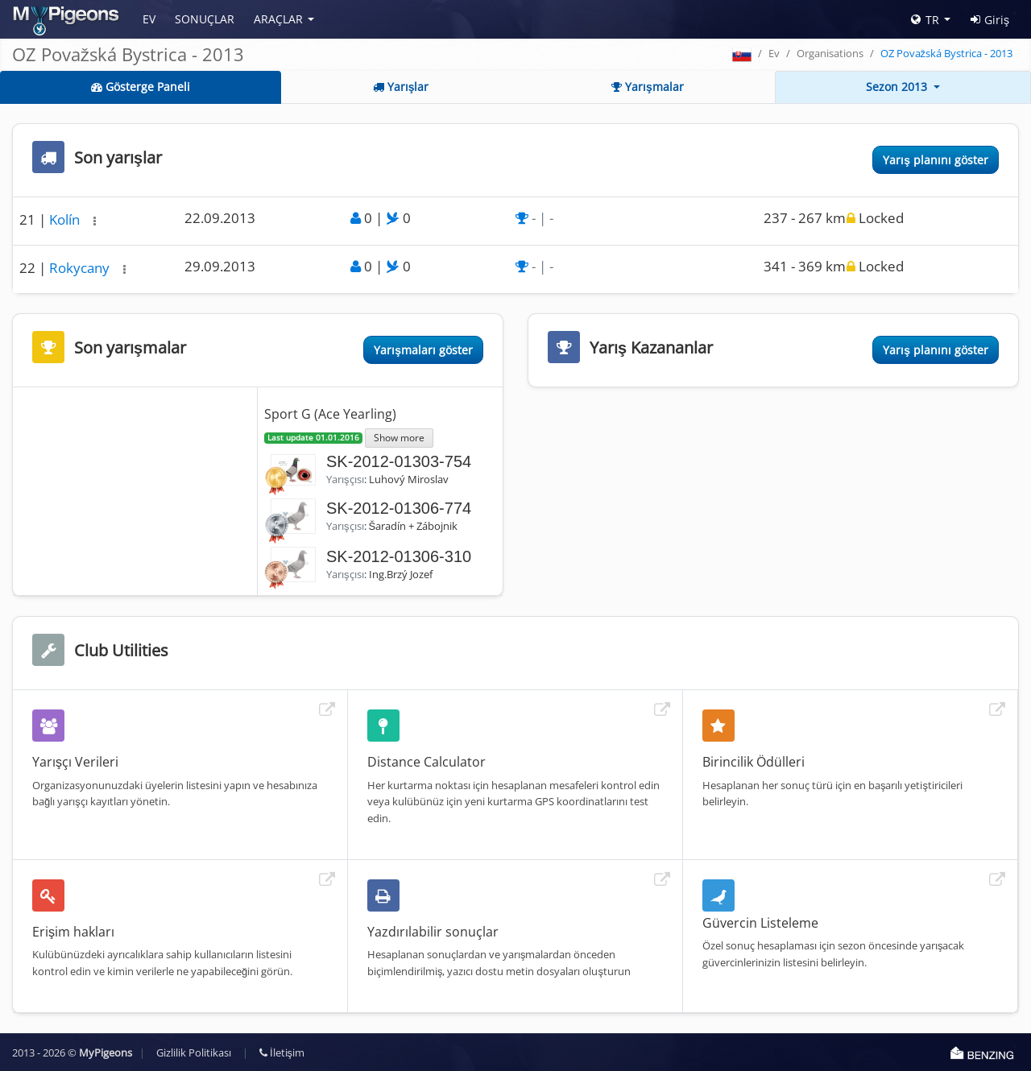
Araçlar (278, 19)
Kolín (66, 219)
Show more (399, 437)
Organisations (830, 53)
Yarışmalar (647, 86)
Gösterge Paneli (140, 86)
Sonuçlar (204, 19)
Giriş (990, 19)
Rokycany (81, 267)
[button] (94, 221)
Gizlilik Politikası (193, 1052)
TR (925, 19)
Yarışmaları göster (423, 350)
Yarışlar (401, 86)
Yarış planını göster (935, 159)
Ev (149, 19)
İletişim (281, 1052)
